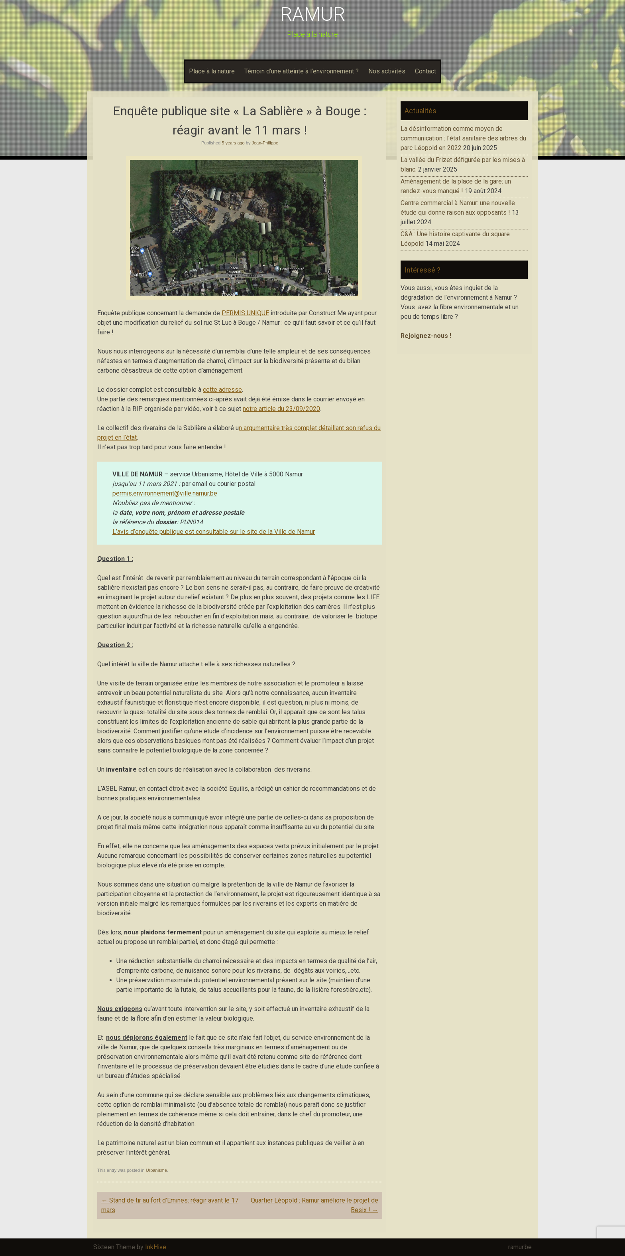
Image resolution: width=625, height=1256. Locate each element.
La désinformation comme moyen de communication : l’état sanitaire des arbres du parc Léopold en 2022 (463, 138)
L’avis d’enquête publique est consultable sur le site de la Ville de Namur (213, 531)
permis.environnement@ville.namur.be (164, 493)
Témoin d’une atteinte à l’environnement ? (301, 71)
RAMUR (312, 14)
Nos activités (386, 71)
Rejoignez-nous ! (426, 336)
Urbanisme (156, 1170)
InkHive (155, 1247)
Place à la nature (212, 71)
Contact (425, 71)
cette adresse (222, 389)
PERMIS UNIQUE (245, 313)
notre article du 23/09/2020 (281, 409)
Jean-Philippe (265, 142)
